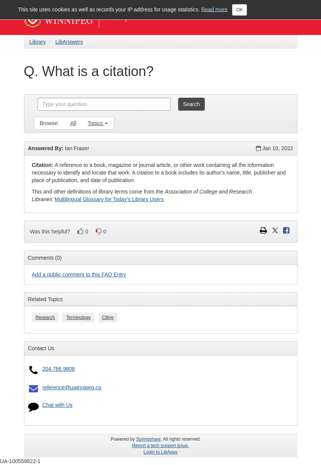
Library (38, 42)
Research (45, 317)
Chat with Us (58, 405)
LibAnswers (69, 42)
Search (191, 104)
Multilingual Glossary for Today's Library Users (109, 199)
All (73, 123)
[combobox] (104, 104)
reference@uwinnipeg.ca (72, 387)
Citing (108, 317)
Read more (214, 9)
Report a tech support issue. (160, 445)
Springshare (148, 439)
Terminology (78, 317)
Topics (98, 123)
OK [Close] (239, 10)
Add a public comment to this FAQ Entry (79, 274)
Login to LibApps (160, 452)
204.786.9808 (59, 369)
